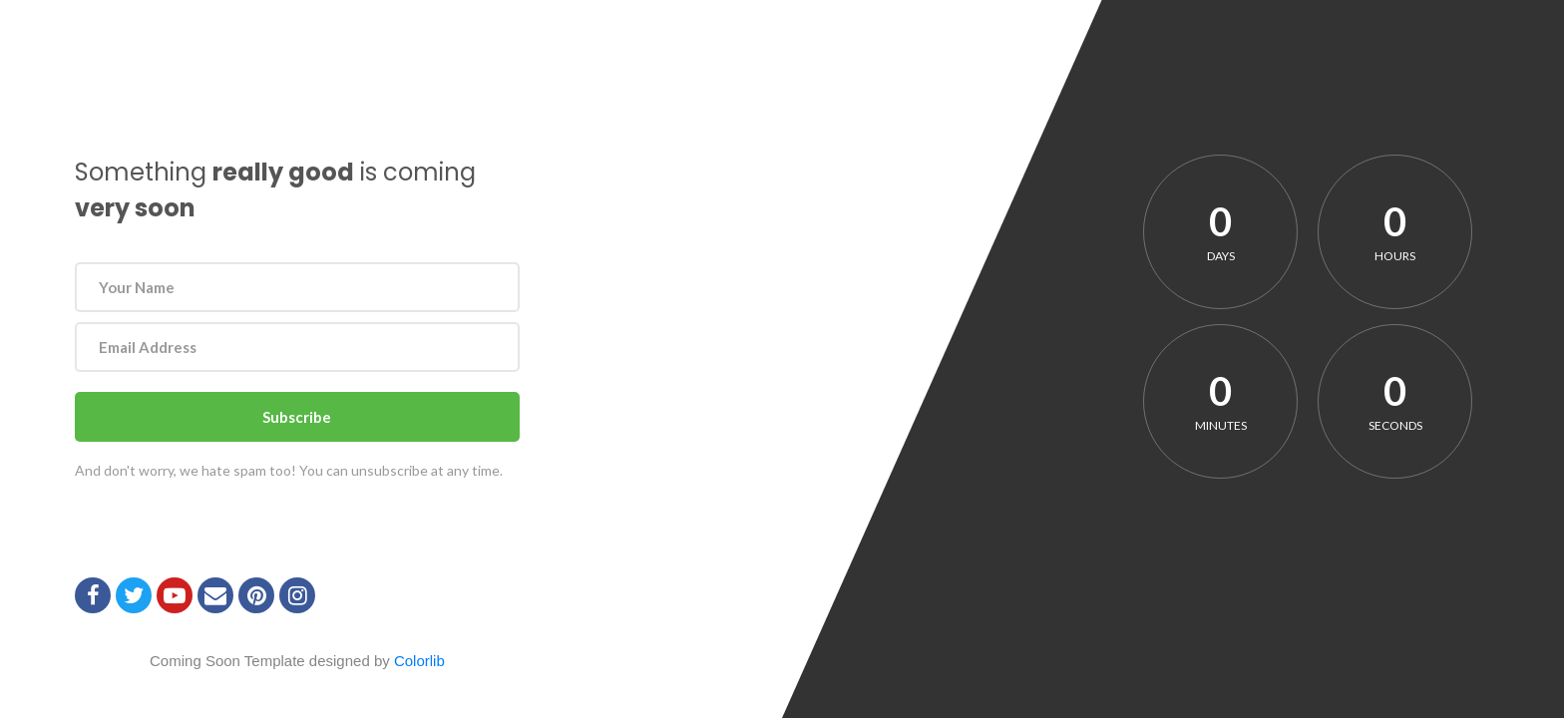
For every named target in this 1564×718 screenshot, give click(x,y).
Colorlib (419, 660)
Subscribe (296, 417)
